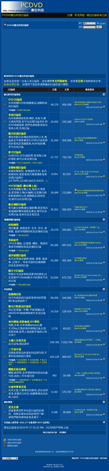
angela (78, 375)
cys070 (79, 157)
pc (77, 392)
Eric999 (79, 230)
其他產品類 (34, 362)
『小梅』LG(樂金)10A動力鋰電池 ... (88, 373)
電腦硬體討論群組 (12, 219)
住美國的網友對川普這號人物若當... (88, 389)
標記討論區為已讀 (97, 15)
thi (77, 342)
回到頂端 (103, 458)
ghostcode (80, 193)
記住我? (101, 24)
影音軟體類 (34, 360)
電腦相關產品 (22, 362)
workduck (79, 245)
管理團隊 (62, 432)
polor (78, 260)
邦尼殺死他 (79, 155)
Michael (79, 209)
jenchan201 (80, 174)
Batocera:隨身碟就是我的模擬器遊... (91, 190)
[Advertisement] (54, 51)
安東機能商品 (37, 380)
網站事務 (8, 402)
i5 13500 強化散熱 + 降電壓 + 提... (88, 227)
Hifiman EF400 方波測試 (84, 119)
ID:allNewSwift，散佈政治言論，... (88, 410)
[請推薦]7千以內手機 (82, 309)
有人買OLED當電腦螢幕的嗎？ (86, 138)
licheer (78, 298)
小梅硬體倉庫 (23, 380)
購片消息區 (38, 163)
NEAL (78, 357)
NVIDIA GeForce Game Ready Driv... (88, 275)
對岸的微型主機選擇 (82, 326)
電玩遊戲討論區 (24, 285)
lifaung (78, 121)
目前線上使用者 (11, 422)
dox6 (78, 140)
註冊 (70, 15)
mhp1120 (79, 277)
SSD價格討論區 (81, 258)
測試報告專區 (23, 235)
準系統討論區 (23, 251)
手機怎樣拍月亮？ (81, 207)
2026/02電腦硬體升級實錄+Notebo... (88, 243)
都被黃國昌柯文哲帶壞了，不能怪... (88, 340)
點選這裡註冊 (11, 84)
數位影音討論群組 (12, 94)
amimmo (79, 328)
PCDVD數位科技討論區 (15, 15)
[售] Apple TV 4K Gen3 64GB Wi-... (88, 354)
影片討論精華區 (24, 163)
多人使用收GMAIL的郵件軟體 (86, 295)
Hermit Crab (80, 104)
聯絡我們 (75, 458)
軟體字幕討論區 (24, 110)
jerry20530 (80, 311)
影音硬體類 (22, 360)
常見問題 (80, 15)
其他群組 (8, 289)
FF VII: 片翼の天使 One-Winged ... (88, 172)
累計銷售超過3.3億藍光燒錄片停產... (89, 102)
